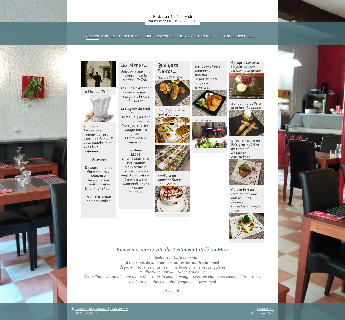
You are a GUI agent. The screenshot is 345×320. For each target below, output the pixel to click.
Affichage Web (262, 313)
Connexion (265, 309)
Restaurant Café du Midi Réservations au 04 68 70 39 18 (173, 18)
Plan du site (119, 309)
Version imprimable (89, 309)
